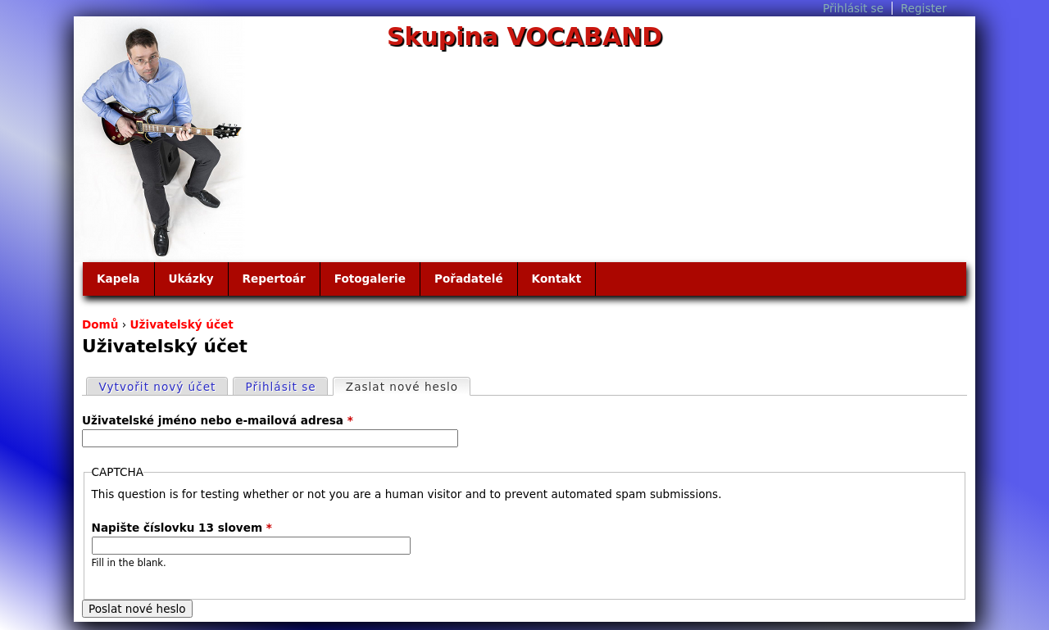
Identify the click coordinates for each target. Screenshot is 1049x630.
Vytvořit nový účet (157, 386)
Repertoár (274, 278)
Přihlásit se (853, 8)
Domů (100, 324)
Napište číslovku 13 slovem (182, 527)
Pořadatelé (468, 278)
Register (924, 8)
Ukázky (191, 278)
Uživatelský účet (182, 324)
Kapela (118, 278)
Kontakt (557, 278)
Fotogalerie (370, 278)
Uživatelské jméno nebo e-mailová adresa (217, 420)
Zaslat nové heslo (408, 385)
